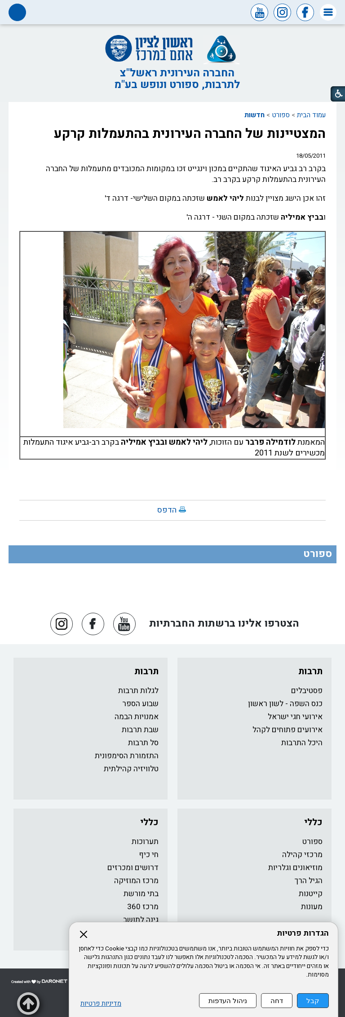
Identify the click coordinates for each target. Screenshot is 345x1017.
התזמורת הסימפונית (127, 755)
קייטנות (311, 893)
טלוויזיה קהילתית (131, 768)
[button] (328, 12)
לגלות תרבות (138, 690)
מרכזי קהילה (302, 854)
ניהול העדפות (227, 1000)
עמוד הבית (311, 115)
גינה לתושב (141, 919)
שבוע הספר (140, 703)
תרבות (310, 671)
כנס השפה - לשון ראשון (285, 703)
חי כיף (149, 854)
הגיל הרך (309, 880)
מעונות (312, 906)
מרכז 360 (143, 906)
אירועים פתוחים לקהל (287, 729)
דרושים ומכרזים (133, 867)
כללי (313, 822)
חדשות (254, 115)
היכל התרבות (302, 742)
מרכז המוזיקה (136, 880)
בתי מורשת (141, 893)
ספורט (281, 115)
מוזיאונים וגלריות (295, 867)
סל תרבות (143, 742)
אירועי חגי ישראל (295, 716)
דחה (276, 1000)
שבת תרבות (140, 729)
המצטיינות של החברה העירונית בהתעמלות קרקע (190, 133)
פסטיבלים (307, 690)
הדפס (167, 510)
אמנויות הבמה (137, 716)
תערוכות (145, 841)
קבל (312, 1000)
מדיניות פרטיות (100, 1003)
